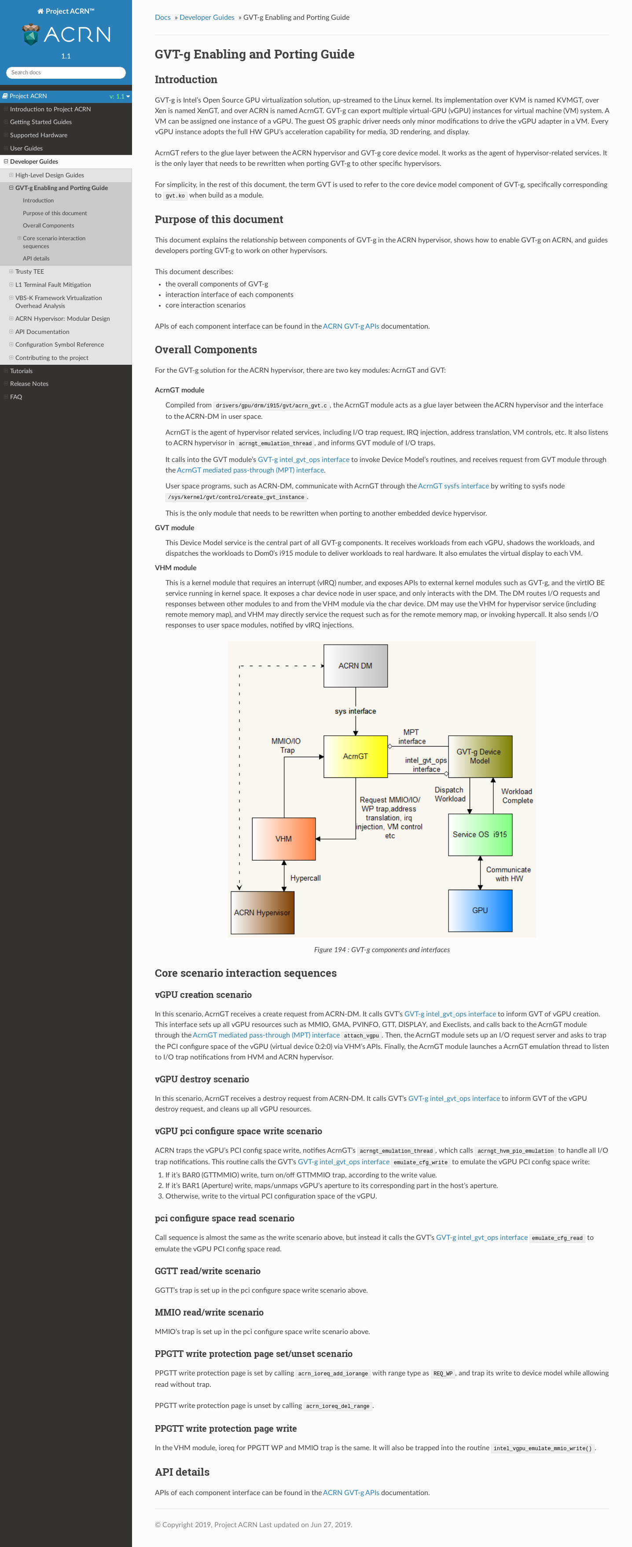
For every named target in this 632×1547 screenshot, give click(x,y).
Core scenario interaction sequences (51, 242)
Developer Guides (31, 162)
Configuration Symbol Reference (56, 345)
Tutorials (18, 371)
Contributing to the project (48, 358)
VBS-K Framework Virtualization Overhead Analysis (55, 301)
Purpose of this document (55, 213)
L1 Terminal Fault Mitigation (50, 285)
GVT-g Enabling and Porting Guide (58, 188)
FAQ (13, 397)
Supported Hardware (35, 135)
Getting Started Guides (38, 122)
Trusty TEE (26, 272)
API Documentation (39, 332)
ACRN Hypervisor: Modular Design (59, 319)
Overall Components (48, 226)
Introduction (38, 201)
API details (36, 259)
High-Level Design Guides (46, 176)
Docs (163, 17)
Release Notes (26, 384)
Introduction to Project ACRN (47, 110)
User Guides (23, 149)
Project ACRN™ (66, 28)
